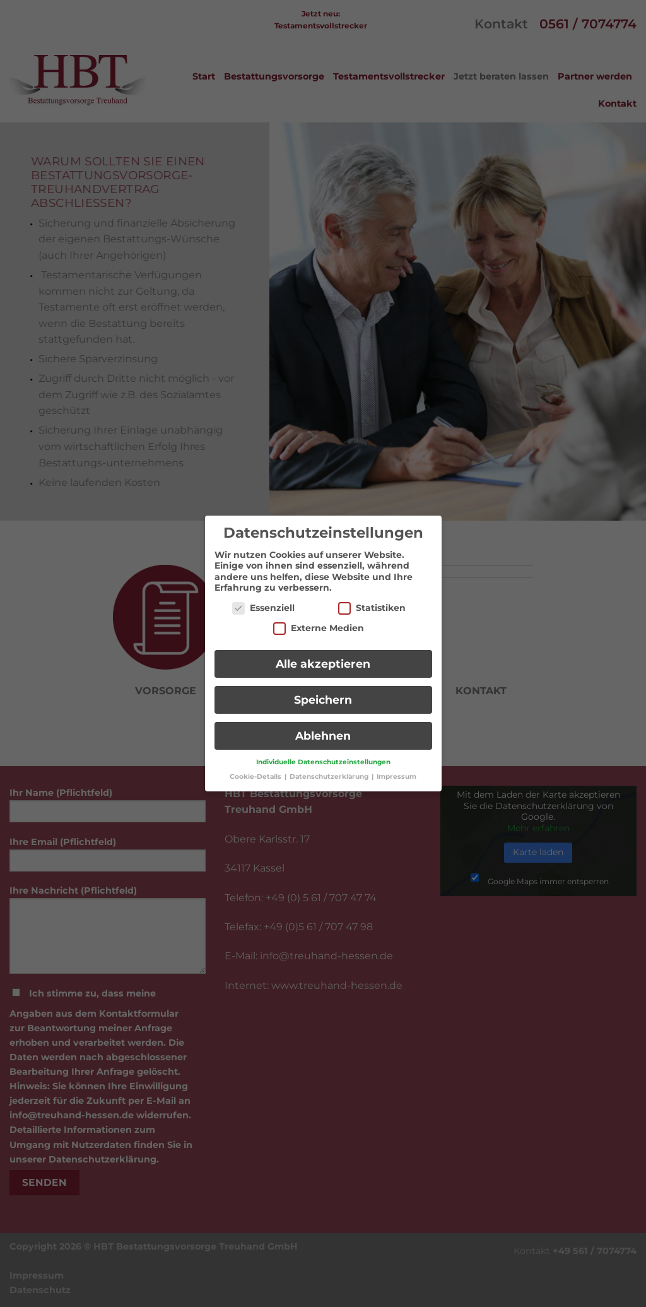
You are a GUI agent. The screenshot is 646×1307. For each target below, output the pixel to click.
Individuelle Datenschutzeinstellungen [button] (323, 755)
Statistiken (372, 601)
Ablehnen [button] (323, 728)
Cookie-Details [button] (256, 770)
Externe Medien (318, 621)
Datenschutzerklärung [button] (330, 770)
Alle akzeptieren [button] (323, 657)
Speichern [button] (323, 692)
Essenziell (263, 601)
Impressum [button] (396, 770)
